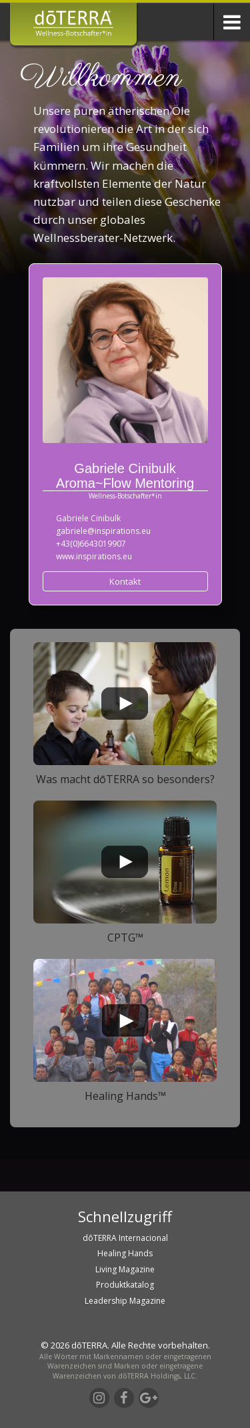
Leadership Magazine (125, 1300)
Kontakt (125, 581)
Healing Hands (125, 1253)
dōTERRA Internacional (125, 1238)
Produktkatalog (125, 1284)
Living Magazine (125, 1269)
